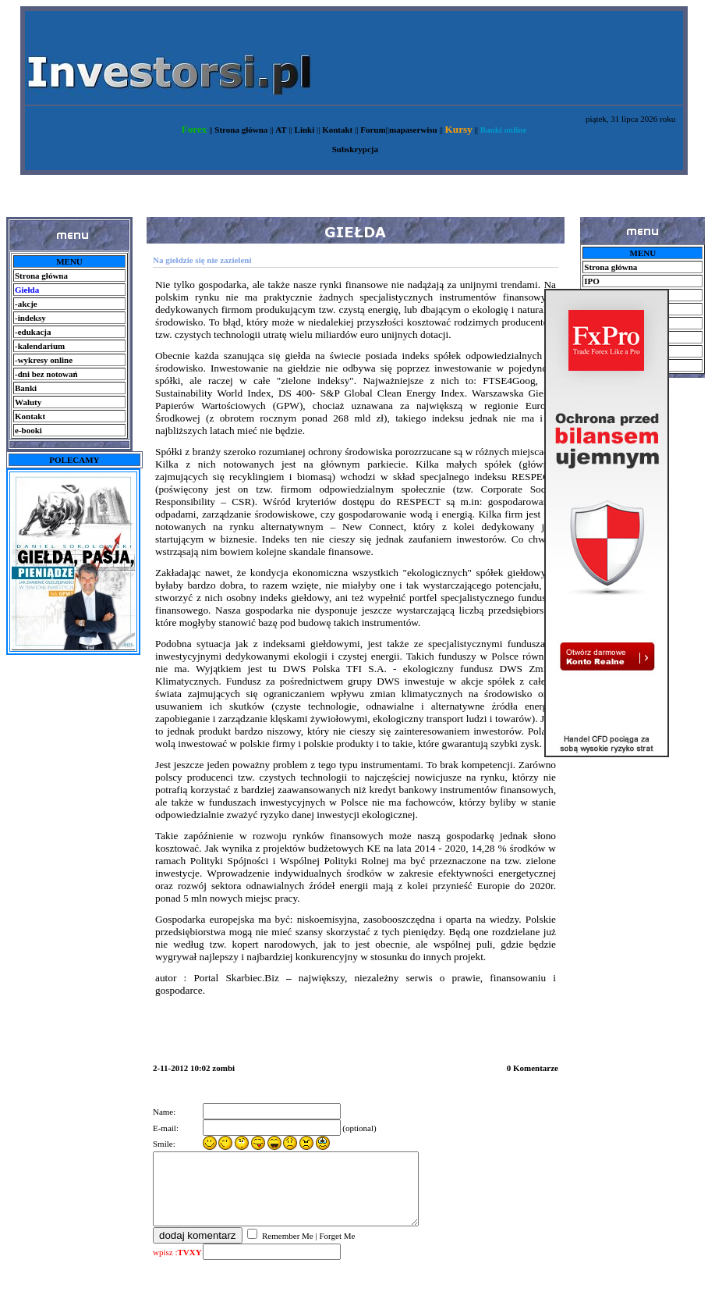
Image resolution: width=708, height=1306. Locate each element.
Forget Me (337, 1249)
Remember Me (286, 1249)
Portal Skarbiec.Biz (235, 978)
